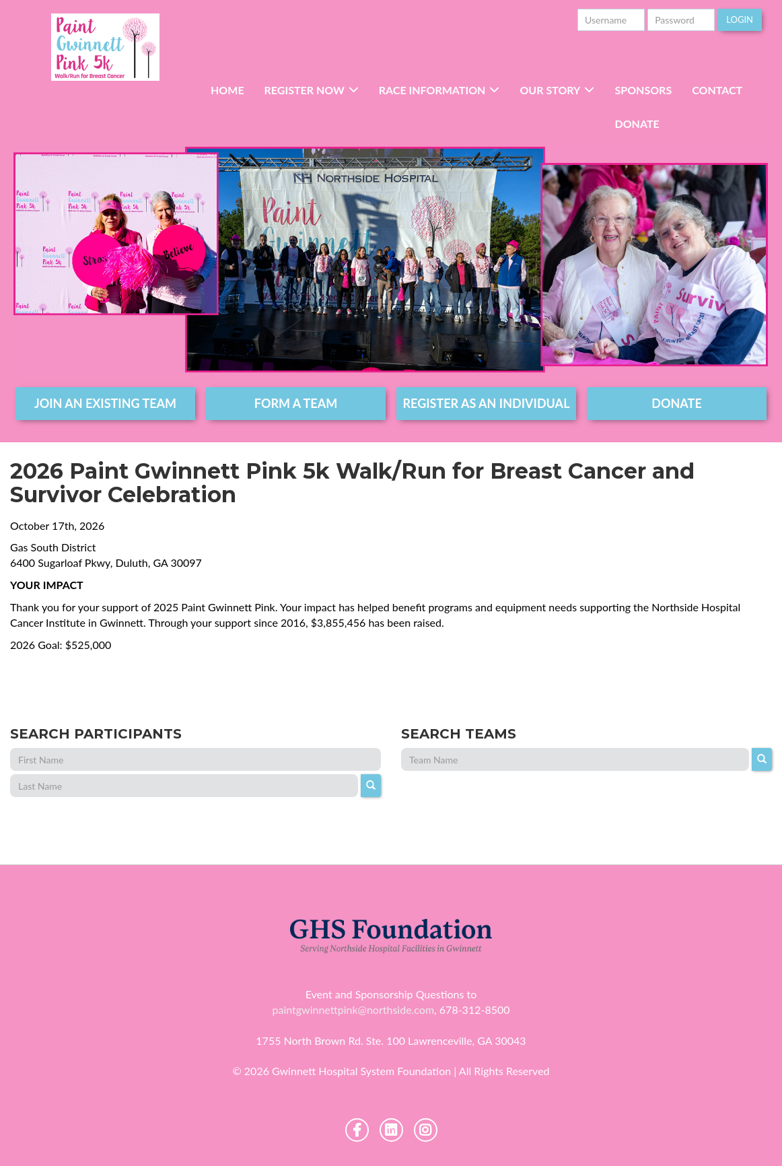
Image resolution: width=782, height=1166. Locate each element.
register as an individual (486, 403)
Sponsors (643, 89)
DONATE (676, 403)
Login (739, 19)
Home (227, 89)
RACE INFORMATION (432, 89)
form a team (295, 403)
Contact (717, 89)
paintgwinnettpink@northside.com (353, 1009)
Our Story (550, 89)
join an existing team (105, 403)
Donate (636, 123)
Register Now (304, 89)
